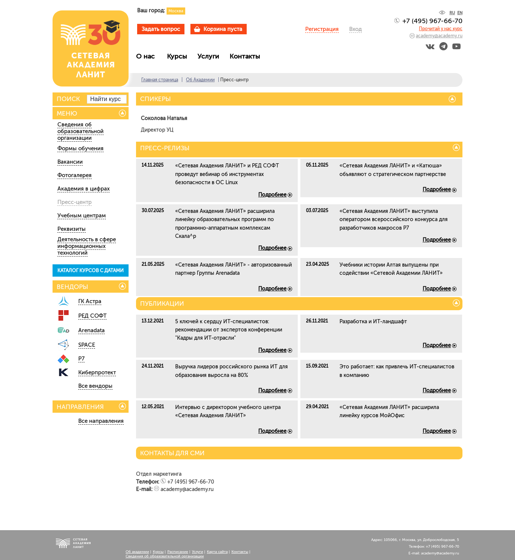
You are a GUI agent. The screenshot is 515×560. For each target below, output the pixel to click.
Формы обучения (80, 148)
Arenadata (91, 330)
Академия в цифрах (83, 188)
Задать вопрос (161, 29)
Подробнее (272, 195)
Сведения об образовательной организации (80, 131)
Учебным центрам (81, 215)
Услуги (210, 56)
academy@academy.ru (439, 35)
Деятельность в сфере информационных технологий (86, 246)
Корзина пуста (222, 29)
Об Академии (200, 79)
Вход (355, 29)
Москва (175, 11)
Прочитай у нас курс (440, 28)
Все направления (101, 421)
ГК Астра (89, 301)
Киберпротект (97, 372)
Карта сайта (217, 552)
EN (459, 12)
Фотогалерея (74, 175)
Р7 (81, 358)
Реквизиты (71, 229)
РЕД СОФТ (92, 315)
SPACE (86, 345)
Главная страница (159, 79)
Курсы (179, 56)
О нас (148, 56)
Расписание (177, 552)
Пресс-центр (74, 202)
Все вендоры (95, 386)
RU (452, 12)
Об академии (137, 552)
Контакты (247, 56)
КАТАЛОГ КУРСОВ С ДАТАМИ (90, 270)
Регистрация (322, 29)
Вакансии (70, 161)
